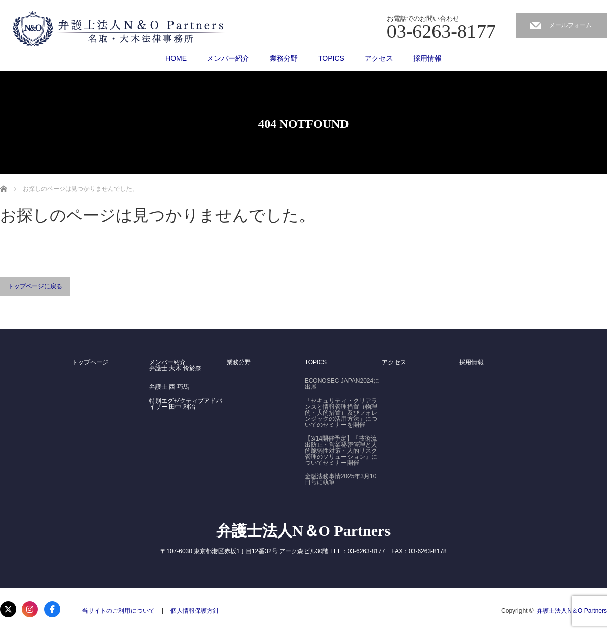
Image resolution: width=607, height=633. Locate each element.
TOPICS (331, 58)
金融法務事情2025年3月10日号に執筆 (341, 479)
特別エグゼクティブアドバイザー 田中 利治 (185, 404)
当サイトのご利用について (118, 611)
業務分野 (284, 58)
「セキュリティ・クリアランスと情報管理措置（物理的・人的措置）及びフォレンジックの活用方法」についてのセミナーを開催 (341, 413)
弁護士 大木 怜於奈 (175, 368)
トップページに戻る (35, 286)
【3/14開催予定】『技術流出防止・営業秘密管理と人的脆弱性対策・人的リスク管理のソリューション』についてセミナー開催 (341, 450)
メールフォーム (570, 25)
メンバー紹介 (228, 58)
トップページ (90, 362)
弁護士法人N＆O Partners (303, 530)
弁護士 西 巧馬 (169, 387)
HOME (176, 58)
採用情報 (427, 58)
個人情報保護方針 (194, 611)
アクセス (379, 58)
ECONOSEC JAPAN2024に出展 (342, 384)
